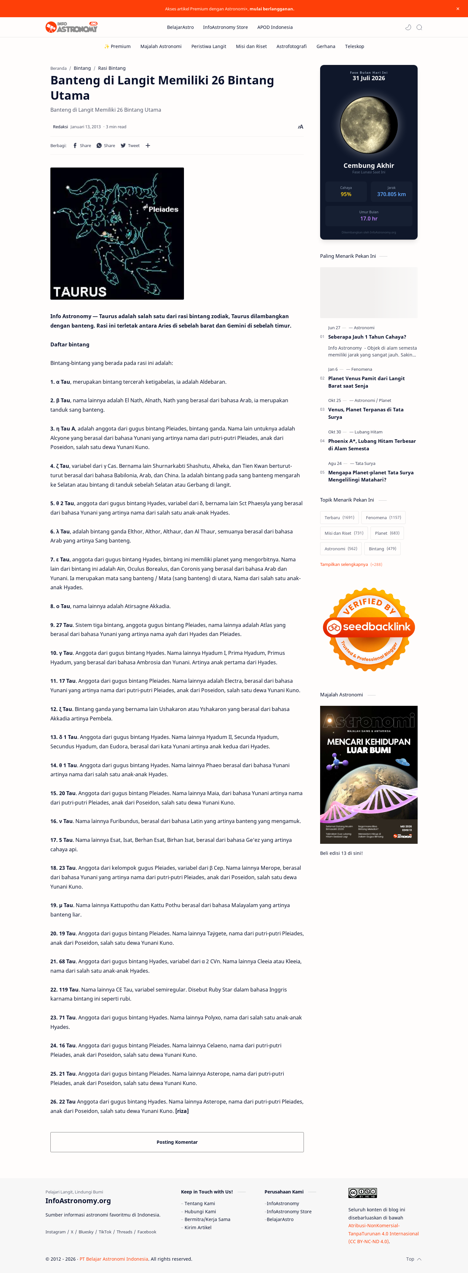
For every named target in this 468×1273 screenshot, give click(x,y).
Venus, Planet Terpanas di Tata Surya (366, 413)
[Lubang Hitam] (369, 432)
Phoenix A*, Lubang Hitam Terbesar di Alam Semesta (372, 445)
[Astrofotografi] (292, 46)
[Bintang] (382, 548)
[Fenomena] (361, 369)
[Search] (419, 27)
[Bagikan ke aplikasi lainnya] (148, 145)
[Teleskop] (354, 46)
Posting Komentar (177, 1142)
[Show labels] (352, 564)
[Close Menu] (458, 9)
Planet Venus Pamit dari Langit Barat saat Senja (366, 382)
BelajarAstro (280, 1219)
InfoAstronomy (283, 1203)
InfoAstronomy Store (289, 1211)
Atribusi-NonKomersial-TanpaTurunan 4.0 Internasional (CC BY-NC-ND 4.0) (383, 1233)
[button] (408, 27)
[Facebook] (146, 1232)
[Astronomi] (364, 328)
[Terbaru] (339, 517)
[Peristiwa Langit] (208, 46)
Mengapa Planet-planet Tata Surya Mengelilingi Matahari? (371, 476)
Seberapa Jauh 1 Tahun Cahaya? (367, 336)
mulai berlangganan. (272, 9)
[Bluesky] (86, 1232)
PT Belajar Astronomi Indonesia (114, 1259)
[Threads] (124, 1232)
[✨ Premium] (117, 46)
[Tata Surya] (365, 463)
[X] (72, 1232)
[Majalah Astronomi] (161, 46)
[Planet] (385, 400)
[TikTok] (105, 1232)
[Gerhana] (326, 46)
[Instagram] (56, 1232)
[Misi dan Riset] (251, 46)
